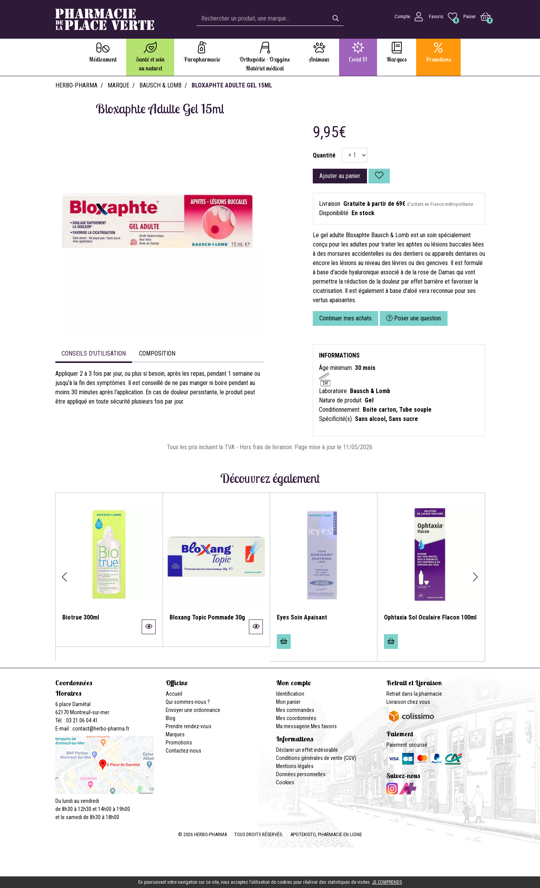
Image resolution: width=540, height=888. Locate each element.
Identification (290, 694)
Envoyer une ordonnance (193, 710)
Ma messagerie (293, 726)
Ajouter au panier (339, 176)
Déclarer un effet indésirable (307, 750)
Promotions (179, 742)
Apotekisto (326, 834)
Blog (170, 718)
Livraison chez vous (408, 702)
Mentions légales (295, 766)
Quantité (324, 155)
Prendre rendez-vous (188, 726)
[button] (64, 576)
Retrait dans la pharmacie (414, 694)
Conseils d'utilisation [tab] (94, 353)
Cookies (285, 782)
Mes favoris (324, 726)
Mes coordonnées (296, 718)
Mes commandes (295, 710)
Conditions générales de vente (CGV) (316, 758)
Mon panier (288, 702)
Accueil (174, 694)
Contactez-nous (183, 751)
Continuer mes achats (345, 318)
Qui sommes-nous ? (188, 702)
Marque (118, 85)
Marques (175, 734)
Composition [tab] (157, 353)
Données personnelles (301, 774)
